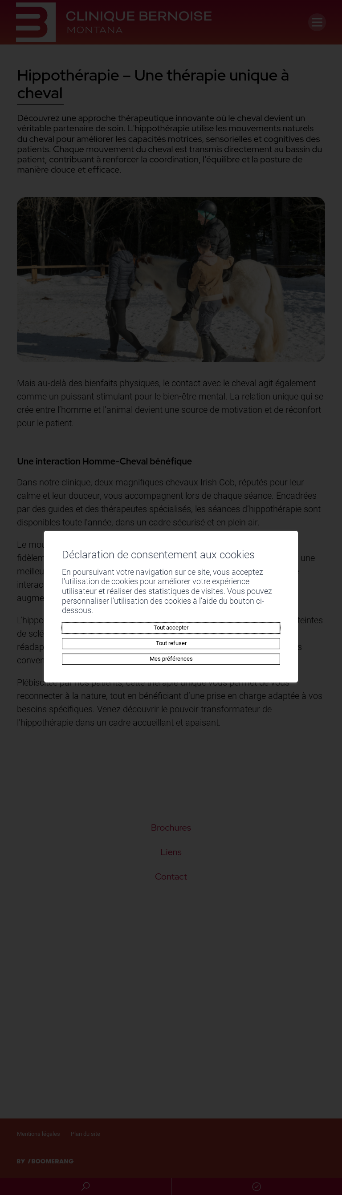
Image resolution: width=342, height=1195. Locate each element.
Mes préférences (170, 653)
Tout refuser (170, 638)
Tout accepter (171, 622)
